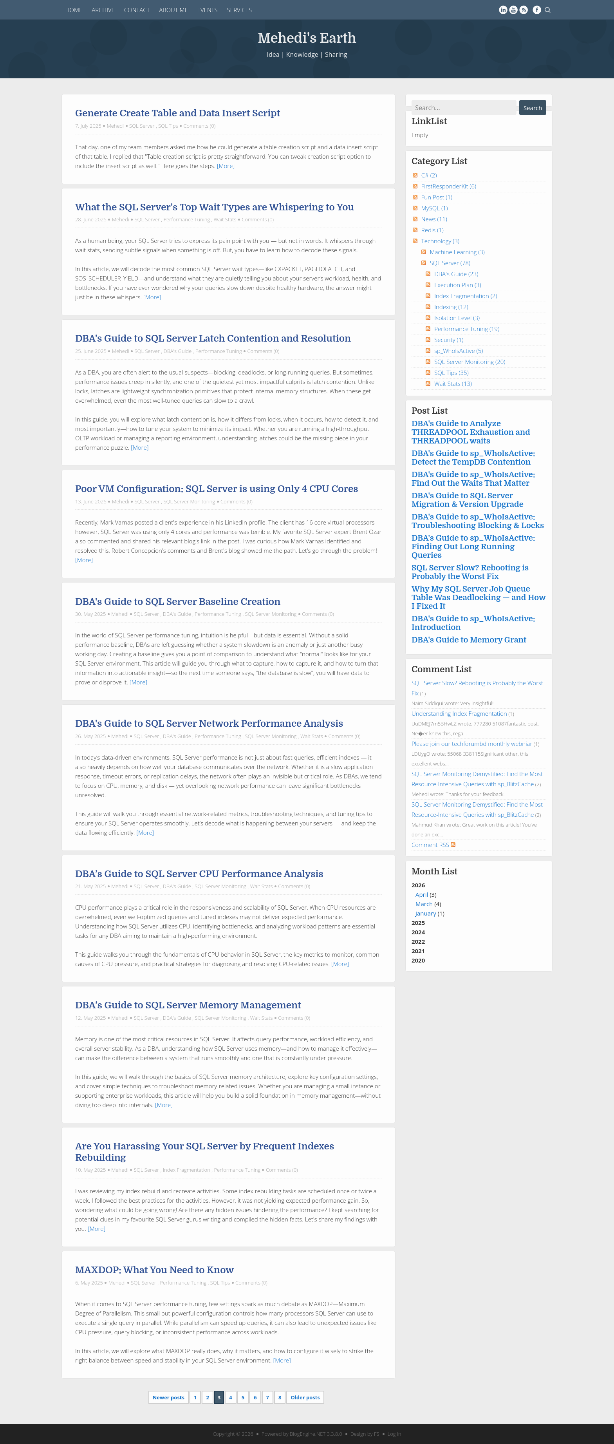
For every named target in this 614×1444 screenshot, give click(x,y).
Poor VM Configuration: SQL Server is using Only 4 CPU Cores (216, 488)
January (425, 913)
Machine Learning (457, 252)
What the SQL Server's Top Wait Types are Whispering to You (214, 207)
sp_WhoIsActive (458, 351)
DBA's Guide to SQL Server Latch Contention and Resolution (213, 338)
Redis (432, 230)
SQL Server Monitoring (189, 501)
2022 (418, 941)
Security (448, 340)
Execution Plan (457, 285)
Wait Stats (225, 219)
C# (429, 175)
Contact (137, 10)
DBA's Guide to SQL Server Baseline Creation (177, 601)
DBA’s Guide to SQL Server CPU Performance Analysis (199, 874)
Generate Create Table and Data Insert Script (177, 113)
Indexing (451, 307)
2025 (418, 922)
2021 (418, 951)
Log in (394, 1433)
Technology (440, 241)
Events (207, 10)
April (421, 894)
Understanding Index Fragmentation (459, 713)
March (424, 904)
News (434, 219)
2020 (418, 960)
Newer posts (168, 1397)
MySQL (434, 208)
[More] (226, 166)
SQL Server (142, 125)
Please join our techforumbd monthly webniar (472, 743)
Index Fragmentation (186, 1169)
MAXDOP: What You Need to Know (154, 1270)
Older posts (305, 1397)
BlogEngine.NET (307, 1433)
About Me (173, 10)
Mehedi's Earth (307, 37)
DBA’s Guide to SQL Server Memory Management (188, 1005)
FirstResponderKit (448, 186)
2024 (418, 932)
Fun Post (436, 197)
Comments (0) (200, 125)
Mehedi (115, 125)
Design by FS (364, 1433)
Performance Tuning (186, 219)
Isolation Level (457, 318)
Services (239, 10)
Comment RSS (433, 845)
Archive (103, 10)
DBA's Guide (177, 351)
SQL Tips (168, 125)
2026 (479, 899)
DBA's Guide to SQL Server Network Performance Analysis (209, 723)
